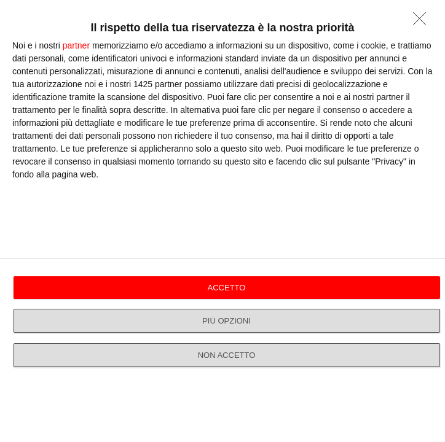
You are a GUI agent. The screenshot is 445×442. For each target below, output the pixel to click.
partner (76, 45)
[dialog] (222, 221)
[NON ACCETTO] (423, 22)
